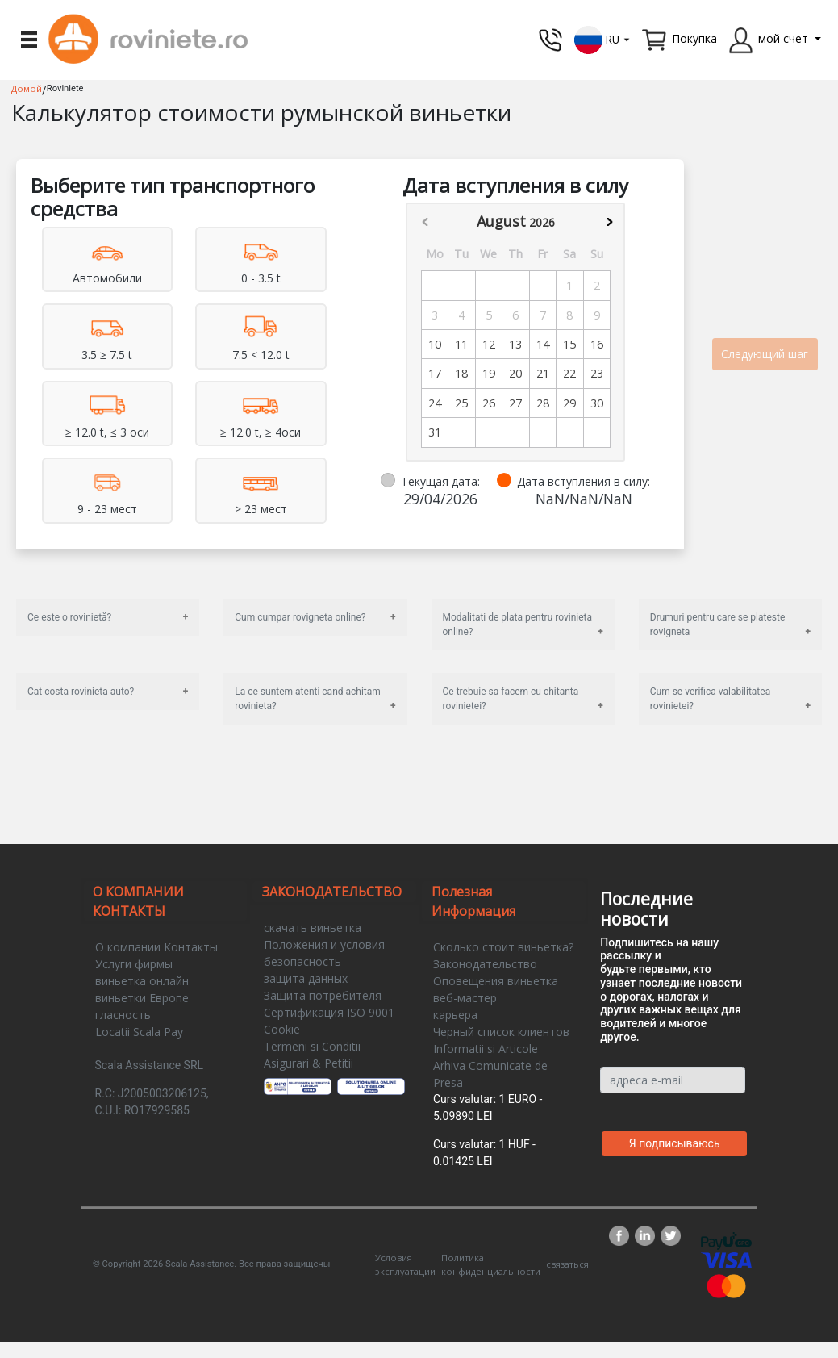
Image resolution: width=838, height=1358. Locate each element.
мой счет (783, 38)
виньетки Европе (142, 997)
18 (461, 373)
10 (434, 344)
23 (596, 373)
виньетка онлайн (142, 980)
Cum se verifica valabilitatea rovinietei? (710, 699)
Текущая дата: (440, 481)
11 (461, 344)
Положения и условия (324, 944)
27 (515, 403)
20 (515, 373)
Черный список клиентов (501, 1031)
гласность (123, 1014)
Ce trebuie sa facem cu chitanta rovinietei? (511, 699)
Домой (26, 88)
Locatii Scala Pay (139, 1031)
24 (434, 403)
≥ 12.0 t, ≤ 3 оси (107, 432)
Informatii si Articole (485, 1048)
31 (434, 432)
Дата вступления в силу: (583, 481)
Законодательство (485, 963)
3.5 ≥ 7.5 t (106, 354)
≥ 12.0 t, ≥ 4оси (260, 432)
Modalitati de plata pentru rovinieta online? (518, 624)
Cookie (282, 1029)
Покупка (694, 38)
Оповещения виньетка (495, 980)
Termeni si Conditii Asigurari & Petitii (312, 1054)
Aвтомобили (107, 278)
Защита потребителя (322, 995)
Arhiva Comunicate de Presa (490, 1074)
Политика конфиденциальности (490, 1264)
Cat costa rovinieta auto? (80, 691)
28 (542, 403)
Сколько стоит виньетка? (503, 947)
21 (542, 373)
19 (488, 373)
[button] (602, 38)
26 (488, 403)
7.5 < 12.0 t (261, 354)
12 (488, 344)
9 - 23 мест (107, 508)
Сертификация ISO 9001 (329, 1012)
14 (542, 344)
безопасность (302, 961)
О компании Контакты (156, 947)
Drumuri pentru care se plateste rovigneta (718, 624)
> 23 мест (261, 508)
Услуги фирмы (134, 963)
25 (461, 403)
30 (596, 403)
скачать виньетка (312, 927)
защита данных (306, 978)
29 (569, 403)
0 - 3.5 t (261, 278)
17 (434, 373)
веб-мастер (465, 997)
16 (596, 344)
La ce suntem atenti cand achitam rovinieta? (308, 699)
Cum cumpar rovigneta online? (300, 617)
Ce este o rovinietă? (69, 617)
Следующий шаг (764, 353)
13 (515, 344)
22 (569, 373)
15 (569, 344)
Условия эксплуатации (405, 1264)
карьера (455, 1014)
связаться (567, 1264)
